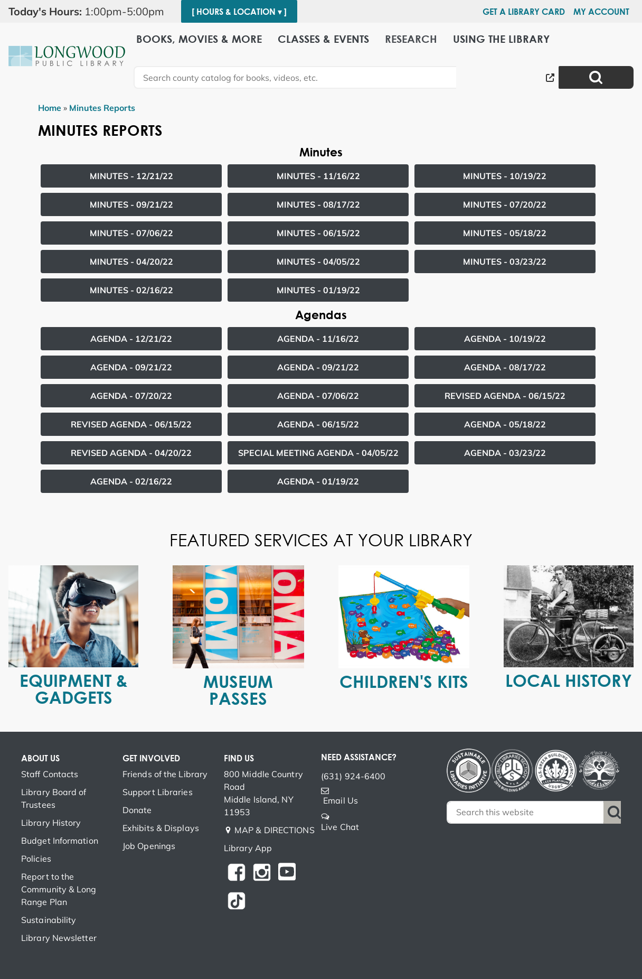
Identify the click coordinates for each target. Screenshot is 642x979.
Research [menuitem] (411, 38)
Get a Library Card (524, 11)
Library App (248, 848)
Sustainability (48, 920)
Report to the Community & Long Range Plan (59, 889)
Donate (137, 810)
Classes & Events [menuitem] (323, 38)
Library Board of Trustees (54, 798)
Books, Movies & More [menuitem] (199, 38)
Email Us (340, 800)
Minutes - (131, 176)
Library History (51, 822)
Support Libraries (157, 792)
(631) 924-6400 (353, 776)
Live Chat (340, 827)
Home (49, 107)
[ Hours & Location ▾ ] (239, 11)
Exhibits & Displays (160, 828)
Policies (36, 858)
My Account (601, 11)
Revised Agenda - (505, 395)
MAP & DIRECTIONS (274, 830)
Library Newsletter (59, 938)
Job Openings (148, 846)
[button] (90, 12)
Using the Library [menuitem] (501, 38)
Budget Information (59, 840)
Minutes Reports (102, 107)
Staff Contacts (49, 774)
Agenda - (131, 338)
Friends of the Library (164, 774)
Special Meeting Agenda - (318, 452)
